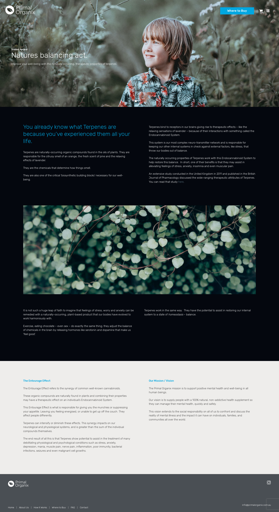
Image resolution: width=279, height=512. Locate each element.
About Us (24, 507)
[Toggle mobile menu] (268, 11)
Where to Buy (59, 507)
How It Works (40, 507)
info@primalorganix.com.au (256, 505)
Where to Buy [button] (237, 10)
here (181, 181)
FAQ (73, 507)
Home (11, 507)
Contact (84, 507)
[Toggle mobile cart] (261, 11)
